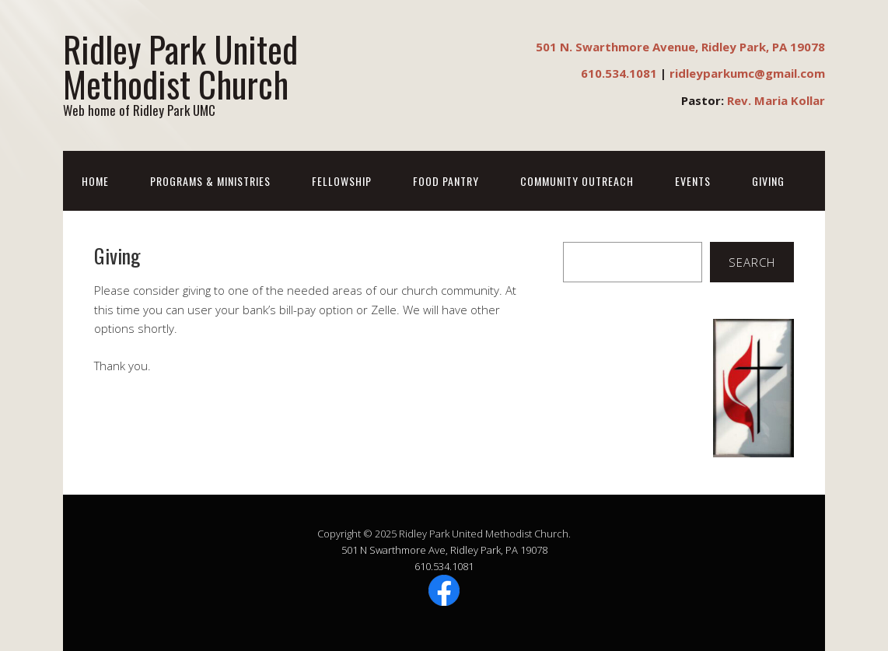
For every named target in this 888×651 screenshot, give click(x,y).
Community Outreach (577, 181)
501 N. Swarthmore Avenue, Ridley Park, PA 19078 (680, 46)
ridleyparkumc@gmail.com (747, 73)
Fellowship (342, 181)
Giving (768, 181)
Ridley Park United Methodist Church (180, 66)
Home (95, 181)
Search (752, 262)
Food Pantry (446, 181)
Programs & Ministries (210, 181)
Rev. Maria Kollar (776, 100)
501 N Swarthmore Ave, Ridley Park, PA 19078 (444, 550)
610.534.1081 (619, 73)
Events (693, 181)
